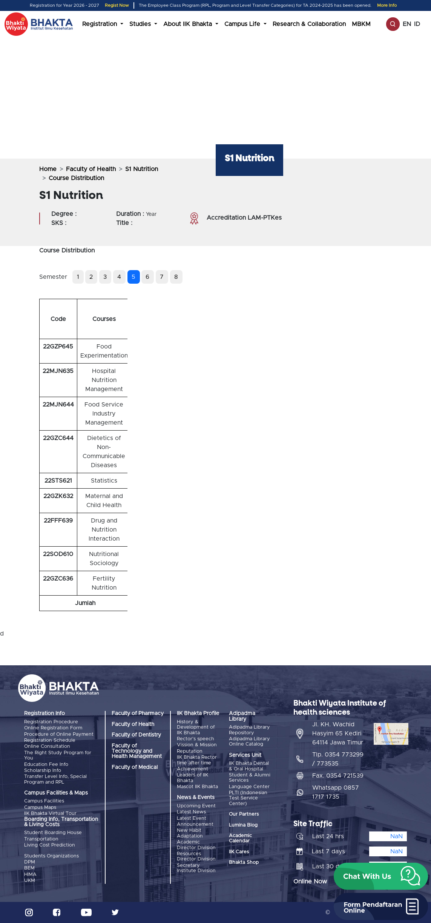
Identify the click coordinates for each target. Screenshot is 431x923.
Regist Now (117, 5)
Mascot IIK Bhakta (197, 786)
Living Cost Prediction (49, 845)
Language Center (249, 786)
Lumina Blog (243, 825)
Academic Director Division (196, 845)
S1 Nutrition (141, 169)
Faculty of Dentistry (136, 735)
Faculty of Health (91, 169)
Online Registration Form (53, 728)
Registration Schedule (49, 740)
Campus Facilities (44, 801)
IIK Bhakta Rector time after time (197, 760)
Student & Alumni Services (249, 778)
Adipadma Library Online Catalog (249, 742)
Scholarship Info (42, 770)
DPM (29, 862)
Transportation (41, 839)
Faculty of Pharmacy (138, 713)
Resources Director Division (196, 856)
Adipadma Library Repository (249, 730)
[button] (381, 876)
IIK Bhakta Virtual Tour (50, 813)
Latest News (191, 812)
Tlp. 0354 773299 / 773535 (338, 759)
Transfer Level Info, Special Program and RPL (55, 779)
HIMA (30, 874)
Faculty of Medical (135, 767)
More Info (387, 5)
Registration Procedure (51, 722)
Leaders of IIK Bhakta (192, 778)
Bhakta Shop (244, 862)
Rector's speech (195, 739)
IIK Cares (239, 852)
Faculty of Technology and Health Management (137, 751)
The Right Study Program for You (57, 755)
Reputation (189, 751)
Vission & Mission (197, 745)
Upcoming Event (196, 806)
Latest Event (191, 818)
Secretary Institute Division (196, 868)
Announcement (195, 824)
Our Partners (244, 814)
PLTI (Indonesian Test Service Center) (248, 798)
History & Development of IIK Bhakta (196, 727)
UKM (29, 880)
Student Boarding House (53, 832)
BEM (29, 868)
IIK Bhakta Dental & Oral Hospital (249, 766)
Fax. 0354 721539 (338, 776)
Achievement (192, 769)
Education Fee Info (46, 764)
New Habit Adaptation (190, 833)
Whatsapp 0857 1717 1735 (335, 792)
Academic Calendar (240, 838)
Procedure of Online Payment (59, 734)
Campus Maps (40, 807)
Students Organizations (51, 856)
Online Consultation (47, 746)
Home (48, 169)
